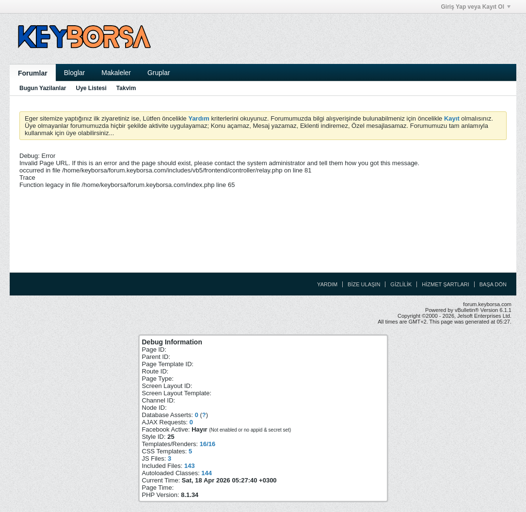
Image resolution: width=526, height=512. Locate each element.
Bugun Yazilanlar (42, 88)
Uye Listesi (91, 88)
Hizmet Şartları (445, 284)
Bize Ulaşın (364, 284)
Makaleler (116, 73)
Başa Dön (493, 284)
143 (189, 465)
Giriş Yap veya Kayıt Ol (475, 6)
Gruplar (158, 73)
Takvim (126, 88)
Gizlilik (401, 284)
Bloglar (74, 73)
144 (206, 473)
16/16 (208, 444)
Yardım (327, 284)
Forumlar (33, 73)
